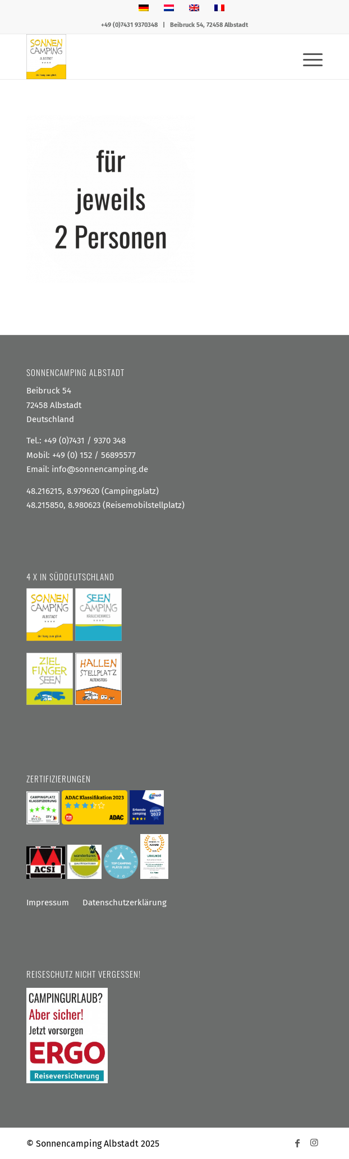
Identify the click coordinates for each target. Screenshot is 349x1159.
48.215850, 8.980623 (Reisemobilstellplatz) (105, 505)
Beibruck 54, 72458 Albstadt (209, 25)
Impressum (47, 902)
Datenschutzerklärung (124, 902)
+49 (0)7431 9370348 (129, 25)
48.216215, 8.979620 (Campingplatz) (92, 491)
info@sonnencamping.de (100, 469)
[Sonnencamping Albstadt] (145, 56)
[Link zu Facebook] (297, 1142)
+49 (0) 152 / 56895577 (94, 455)
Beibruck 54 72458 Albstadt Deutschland (53, 405)
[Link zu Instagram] (314, 1142)
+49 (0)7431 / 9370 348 (85, 441)
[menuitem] (307, 56)
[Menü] (307, 56)
